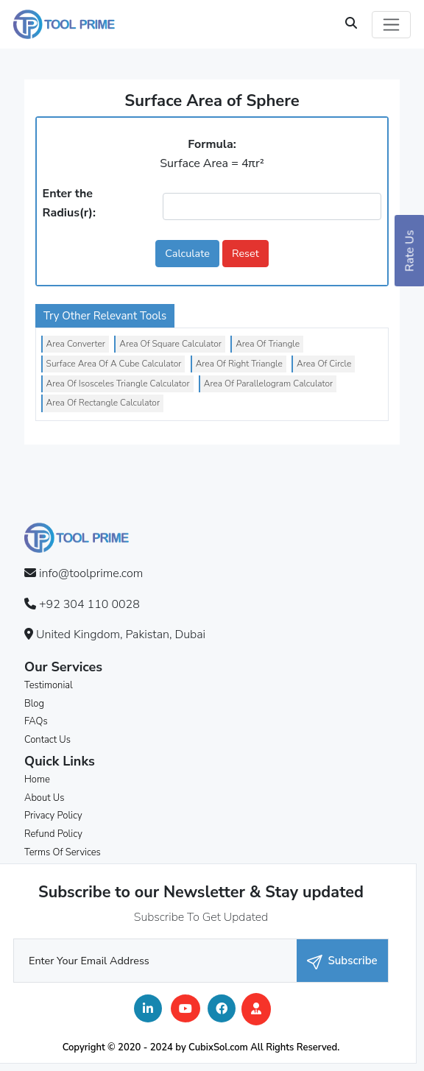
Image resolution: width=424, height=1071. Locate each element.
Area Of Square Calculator (170, 344)
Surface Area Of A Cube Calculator (114, 364)
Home (37, 779)
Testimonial (48, 685)
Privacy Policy (53, 815)
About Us (44, 798)
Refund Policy (53, 834)
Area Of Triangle (268, 344)
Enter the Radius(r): (69, 203)
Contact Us (47, 739)
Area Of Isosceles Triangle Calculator (118, 383)
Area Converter (75, 344)
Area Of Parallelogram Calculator (268, 383)
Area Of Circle (324, 364)
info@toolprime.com (91, 573)
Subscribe (342, 961)
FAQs (36, 721)
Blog (34, 703)
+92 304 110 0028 (89, 604)
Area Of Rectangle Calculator (103, 403)
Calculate (187, 253)
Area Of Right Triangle (239, 364)
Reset (245, 253)
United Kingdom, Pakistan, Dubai (120, 634)
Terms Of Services (62, 852)
